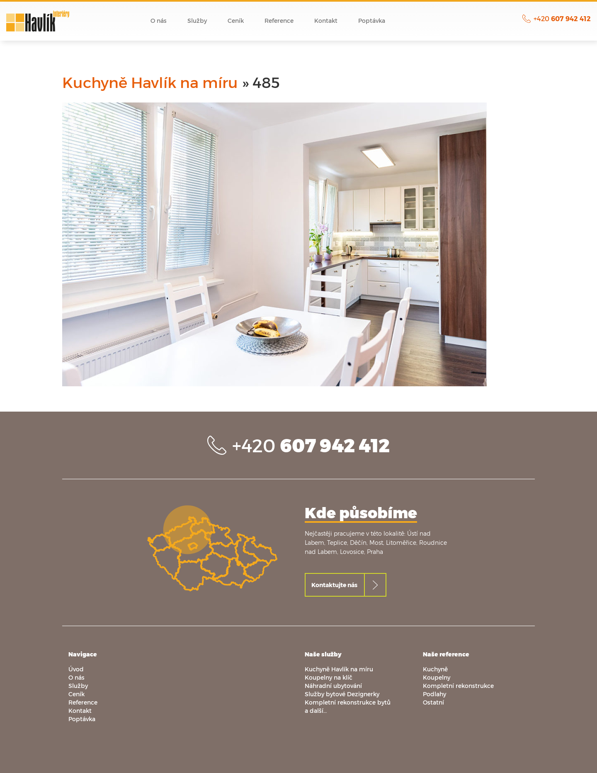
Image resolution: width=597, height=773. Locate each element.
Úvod (126, 21)
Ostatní (433, 702)
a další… (316, 710)
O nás (158, 20)
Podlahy (434, 693)
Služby (197, 20)
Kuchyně (435, 669)
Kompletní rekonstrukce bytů (348, 702)
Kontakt (325, 20)
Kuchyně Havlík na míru (150, 82)
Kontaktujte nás (334, 584)
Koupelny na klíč (328, 677)
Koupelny (436, 677)
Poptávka (371, 20)
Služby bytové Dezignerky (342, 693)
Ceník (236, 20)
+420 (562, 18)
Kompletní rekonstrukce (458, 685)
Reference (279, 20)
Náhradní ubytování (333, 685)
